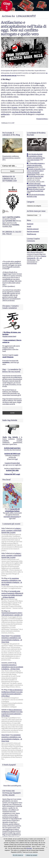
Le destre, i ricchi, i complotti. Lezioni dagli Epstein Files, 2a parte (11, 511)
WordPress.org (31, 234)
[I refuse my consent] (47, 847)
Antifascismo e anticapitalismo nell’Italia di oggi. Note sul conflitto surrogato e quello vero (23, 28)
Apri (3, 217)
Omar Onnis (5, 616)
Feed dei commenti (33, 231)
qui (16, 439)
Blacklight (29, 848)
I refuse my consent (31, 855)
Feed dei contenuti (33, 229)
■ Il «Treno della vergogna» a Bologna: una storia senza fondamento (36, 165)
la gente (14, 107)
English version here (9, 317)
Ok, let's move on (18, 855)
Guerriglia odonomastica (11, 497)
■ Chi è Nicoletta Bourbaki (34, 154)
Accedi (29, 226)
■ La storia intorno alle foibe (35, 176)
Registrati (30, 224)
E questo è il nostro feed (12, 443)
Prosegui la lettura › (42, 119)
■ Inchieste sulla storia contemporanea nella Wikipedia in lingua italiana (36, 185)
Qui (3, 221)
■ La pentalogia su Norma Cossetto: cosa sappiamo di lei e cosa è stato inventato (36, 158)
